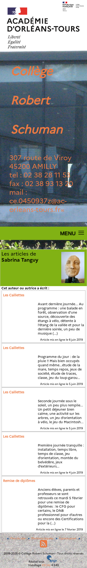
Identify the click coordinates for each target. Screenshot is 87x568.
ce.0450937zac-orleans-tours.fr (38, 205)
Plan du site (16, 538)
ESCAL (46, 565)
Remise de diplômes (19, 481)
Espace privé (66, 538)
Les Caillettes (13, 295)
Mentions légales (41, 538)
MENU (68, 233)
